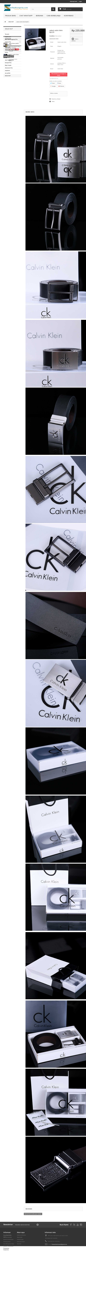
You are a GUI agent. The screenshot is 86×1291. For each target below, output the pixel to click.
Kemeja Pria (8, 44)
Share (59, 83)
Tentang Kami (7, 1241)
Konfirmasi (68, 16)
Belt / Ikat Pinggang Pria (11, 39)
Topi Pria (7, 57)
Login (80, 1)
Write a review (54, 93)
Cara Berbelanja (53, 16)
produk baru (10, 16)
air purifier (7, 73)
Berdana (39, 16)
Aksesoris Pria (9, 68)
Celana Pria (8, 42)
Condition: (52, 36)
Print (53, 101)
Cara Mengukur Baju (8, 1243)
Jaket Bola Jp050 (14, 86)
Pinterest (61, 86)
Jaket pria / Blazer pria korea (11, 51)
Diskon (8, 82)
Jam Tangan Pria (9, 60)
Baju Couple (8, 65)
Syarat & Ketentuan (8, 1239)
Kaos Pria (7, 47)
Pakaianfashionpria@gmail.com (59, 1244)
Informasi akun (21, 1241)
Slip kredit (19, 1237)
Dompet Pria (8, 62)
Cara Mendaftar (7, 1235)
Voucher (19, 1243)
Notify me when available (55, 81)
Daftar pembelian (21, 1235)
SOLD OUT (8, 75)
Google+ (53, 86)
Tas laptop (7, 55)
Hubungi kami (73, 1)
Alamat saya (20, 1239)
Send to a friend (56, 99)
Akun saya (21, 1232)
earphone (7, 70)
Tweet (52, 83)
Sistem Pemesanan (8, 1246)
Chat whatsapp (25, 16)
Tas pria (7, 34)
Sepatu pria (8, 36)
